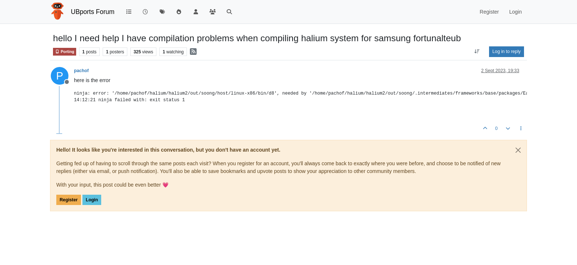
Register (69, 199)
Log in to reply (506, 51)
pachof (81, 70)
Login (92, 199)
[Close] (518, 150)
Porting (64, 51)
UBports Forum (93, 11)
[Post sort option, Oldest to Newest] (477, 51)
